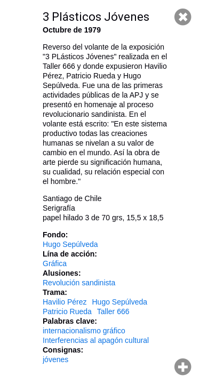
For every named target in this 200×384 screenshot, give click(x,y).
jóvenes (55, 359)
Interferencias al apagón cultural (96, 340)
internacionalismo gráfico (84, 330)
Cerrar (183, 17)
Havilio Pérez (64, 302)
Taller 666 (113, 311)
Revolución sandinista (79, 282)
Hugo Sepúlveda (70, 244)
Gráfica (55, 263)
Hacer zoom (183, 367)
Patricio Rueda (67, 311)
